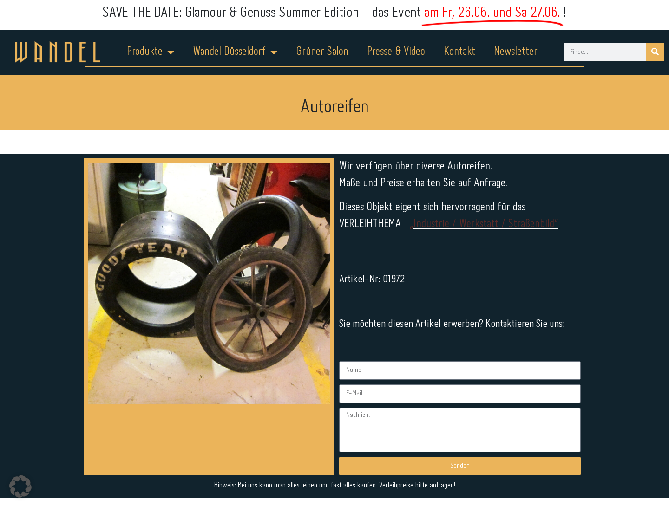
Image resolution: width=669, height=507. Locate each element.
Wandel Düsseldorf (235, 52)
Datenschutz (340, 477)
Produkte (150, 52)
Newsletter (516, 52)
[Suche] (655, 52)
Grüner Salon (322, 52)
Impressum (278, 477)
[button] (20, 486)
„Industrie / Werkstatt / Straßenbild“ (483, 224)
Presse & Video (396, 52)
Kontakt (459, 52)
